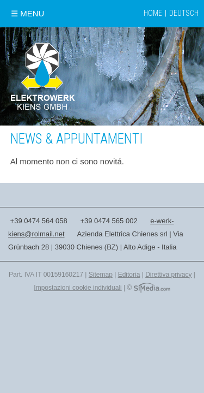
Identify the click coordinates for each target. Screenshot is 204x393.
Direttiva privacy (168, 274)
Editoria (129, 274)
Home (153, 13)
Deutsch (184, 13)
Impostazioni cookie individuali (77, 287)
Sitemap (101, 274)
